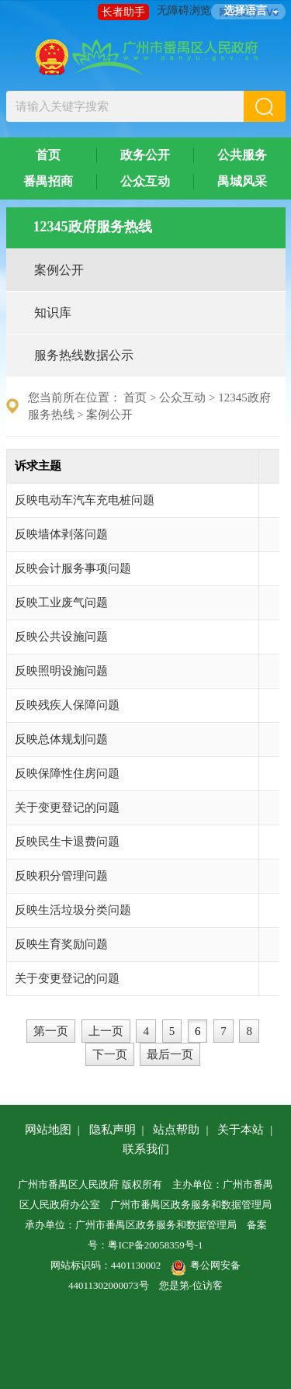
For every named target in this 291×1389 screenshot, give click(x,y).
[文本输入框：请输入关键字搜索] (125, 106)
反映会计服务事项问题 (73, 568)
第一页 (50, 1031)
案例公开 (59, 269)
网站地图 (48, 1129)
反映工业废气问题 (61, 602)
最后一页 (170, 1054)
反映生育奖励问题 (61, 944)
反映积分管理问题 (61, 876)
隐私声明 (112, 1129)
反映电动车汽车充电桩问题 (84, 500)
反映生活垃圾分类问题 (73, 910)
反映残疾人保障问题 (67, 705)
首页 (48, 154)
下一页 (109, 1054)
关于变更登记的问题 (67, 807)
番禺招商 (48, 181)
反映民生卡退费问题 (67, 841)
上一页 (105, 1031)
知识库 (52, 312)
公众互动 (145, 181)
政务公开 (145, 154)
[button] (265, 106)
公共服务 (242, 154)
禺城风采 (242, 181)
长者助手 (123, 12)
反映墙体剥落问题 (61, 534)
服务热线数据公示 (83, 355)
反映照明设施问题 (61, 671)
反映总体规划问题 (61, 739)
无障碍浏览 (184, 10)
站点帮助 (176, 1129)
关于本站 (240, 1129)
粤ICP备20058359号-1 (155, 1245)
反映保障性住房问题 (67, 773)
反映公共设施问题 (61, 636)
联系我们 (146, 1149)
